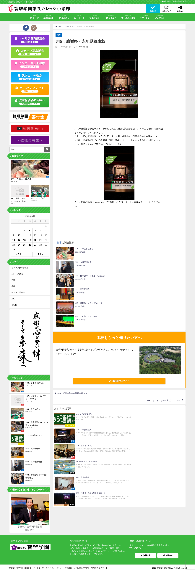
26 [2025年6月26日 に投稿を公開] (30, 245)
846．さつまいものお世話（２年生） (162, 361)
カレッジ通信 (17, 274)
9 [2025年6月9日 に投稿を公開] (13, 235)
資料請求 (145, 555)
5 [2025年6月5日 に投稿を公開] (29, 230)
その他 (14, 305)
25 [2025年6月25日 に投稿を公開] (24, 245)
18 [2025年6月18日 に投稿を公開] (24, 240)
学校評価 (68, 567)
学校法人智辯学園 (179, 1)
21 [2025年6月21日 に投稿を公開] (40, 240)
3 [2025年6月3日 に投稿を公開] (19, 230)
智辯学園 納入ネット (99, 567)
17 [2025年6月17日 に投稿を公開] (19, 240)
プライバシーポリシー (54, 567)
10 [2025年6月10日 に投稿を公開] (19, 235)
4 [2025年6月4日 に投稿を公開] (24, 230)
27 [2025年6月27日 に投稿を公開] (35, 245)
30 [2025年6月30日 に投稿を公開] (13, 249)
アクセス (145, 17)
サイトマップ (38, 567)
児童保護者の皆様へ (30, 102)
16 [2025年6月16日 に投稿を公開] (13, 240)
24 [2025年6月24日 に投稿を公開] (19, 245)
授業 (13, 286)
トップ (34, 17)
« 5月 (19, 254)
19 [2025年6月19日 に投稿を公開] (30, 240)
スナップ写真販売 (30, 52)
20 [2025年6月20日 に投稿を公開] (35, 240)
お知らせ (79, 17)
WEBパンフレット (29, 89)
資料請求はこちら (119, 340)
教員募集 (166, 1)
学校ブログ (95, 17)
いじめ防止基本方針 (82, 567)
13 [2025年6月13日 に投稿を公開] (35, 235)
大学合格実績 (128, 17)
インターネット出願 (30, 65)
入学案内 (111, 17)
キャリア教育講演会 (30, 40)
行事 (59, 35)
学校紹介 (64, 17)
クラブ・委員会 (18, 292)
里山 (13, 299)
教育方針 (48, 17)
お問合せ (160, 17)
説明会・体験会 (30, 77)
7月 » (40, 254)
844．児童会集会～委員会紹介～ (74, 353)
